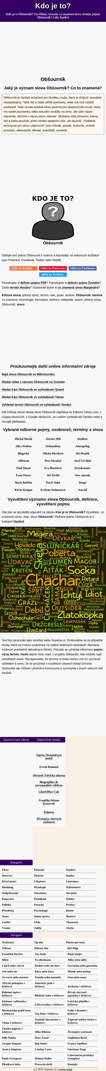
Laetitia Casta (43, 1049)
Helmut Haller (43, 1058)
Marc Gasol (42, 1037)
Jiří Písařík (83, 453)
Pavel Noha (53, 482)
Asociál (82, 489)
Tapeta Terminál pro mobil (49, 757)
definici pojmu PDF (33, 282)
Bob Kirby (41, 1043)
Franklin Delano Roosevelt (49, 802)
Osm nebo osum (77, 977)
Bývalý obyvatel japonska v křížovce (79, 994)
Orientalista (53, 446)
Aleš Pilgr (72, 948)
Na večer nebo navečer (15, 977)
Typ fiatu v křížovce (46, 1013)
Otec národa (82, 475)
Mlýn (5, 959)
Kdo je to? (53, 6)
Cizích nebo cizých (13, 965)
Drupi (82, 482)
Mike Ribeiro (42, 1031)
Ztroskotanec (82, 468)
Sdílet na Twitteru (53, 274)
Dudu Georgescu (12, 1058)
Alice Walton (23, 446)
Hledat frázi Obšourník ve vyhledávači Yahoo (33, 397)
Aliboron (23, 460)
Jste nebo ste (9, 971)
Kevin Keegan (23, 489)
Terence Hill (52, 438)
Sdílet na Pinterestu (53, 268)
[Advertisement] (53, 47)
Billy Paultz (9, 1037)
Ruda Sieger (75, 953)
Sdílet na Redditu (23, 268)
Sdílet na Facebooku (82, 268)
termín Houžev (20, 287)
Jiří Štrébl (53, 475)
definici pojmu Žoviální (83, 282)
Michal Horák (23, 438)
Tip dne (38, 942)
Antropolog (82, 446)
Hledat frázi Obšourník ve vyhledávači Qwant (33, 389)
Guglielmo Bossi (77, 1037)
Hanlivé (19, 521)
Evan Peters (23, 475)
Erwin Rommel (48, 766)
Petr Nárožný (53, 460)
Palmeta (49, 812)
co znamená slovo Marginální (78, 287)
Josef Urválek (82, 460)
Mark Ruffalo (23, 482)
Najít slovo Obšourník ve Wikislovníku (28, 374)
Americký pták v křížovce (45, 984)
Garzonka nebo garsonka (82, 965)
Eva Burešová (53, 468)
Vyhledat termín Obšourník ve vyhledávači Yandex (36, 404)
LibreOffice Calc (48, 791)
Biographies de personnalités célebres (48, 783)
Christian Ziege (77, 1049)
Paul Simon (23, 468)
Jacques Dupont (11, 1043)
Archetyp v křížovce (79, 986)
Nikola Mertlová (53, 453)
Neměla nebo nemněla (48, 977)
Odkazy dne (41, 948)
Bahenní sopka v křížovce (11, 994)
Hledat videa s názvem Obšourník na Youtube (33, 382)
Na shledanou (43, 959)
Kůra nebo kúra (44, 971)
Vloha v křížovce (12, 1022)
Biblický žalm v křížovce (49, 995)
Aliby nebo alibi (77, 959)
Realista (82, 438)
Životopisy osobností (80, 1031)
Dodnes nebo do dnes (47, 965)
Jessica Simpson (11, 1049)
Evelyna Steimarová (52, 489)
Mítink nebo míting (79, 971)
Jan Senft (40, 953)
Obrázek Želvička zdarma (49, 775)
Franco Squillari (77, 1043)
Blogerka (23, 453)
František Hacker (12, 953)
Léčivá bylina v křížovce (49, 1004)
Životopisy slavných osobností (49, 820)
